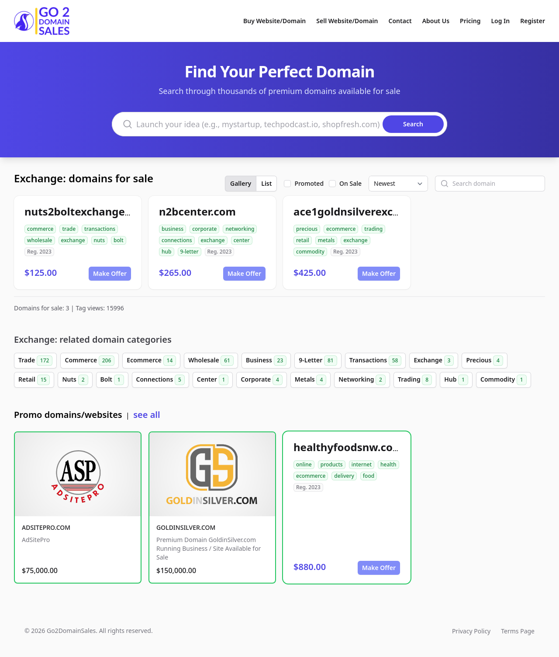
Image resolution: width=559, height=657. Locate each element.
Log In (500, 21)
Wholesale (211, 360)
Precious (484, 360)
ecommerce (340, 229)
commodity (310, 251)
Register (532, 21)
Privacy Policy (471, 631)
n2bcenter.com (197, 211)
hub (167, 251)
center (242, 240)
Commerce (89, 360)
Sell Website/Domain (347, 21)
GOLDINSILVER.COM (185, 527)
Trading (415, 380)
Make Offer (110, 273)
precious (306, 229)
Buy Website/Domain (274, 21)
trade (69, 229)
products (332, 464)
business (172, 229)
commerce (40, 229)
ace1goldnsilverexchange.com (372, 211)
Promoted (309, 183)
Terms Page (518, 631)
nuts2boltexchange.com (87, 211)
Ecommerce (151, 360)
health (388, 464)
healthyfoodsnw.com (348, 447)
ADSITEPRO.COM (46, 527)
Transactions (375, 360)
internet (362, 464)
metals (326, 240)
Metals (310, 380)
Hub (456, 380)
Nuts (75, 380)
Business (266, 360)
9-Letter (318, 360)
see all (146, 415)
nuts (99, 240)
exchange (73, 240)
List (266, 183)
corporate (204, 229)
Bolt (112, 380)
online (304, 464)
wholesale (39, 240)
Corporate (261, 380)
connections (177, 240)
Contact (400, 21)
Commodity (503, 380)
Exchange (434, 360)
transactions (99, 229)
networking (239, 229)
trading (373, 229)
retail (302, 240)
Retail (34, 380)
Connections (160, 380)
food (368, 476)
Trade (35, 360)
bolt (119, 240)
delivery (344, 476)
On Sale (350, 183)
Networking (362, 380)
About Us (435, 21)
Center (213, 380)
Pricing (470, 21)
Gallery (240, 183)
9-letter (189, 251)
